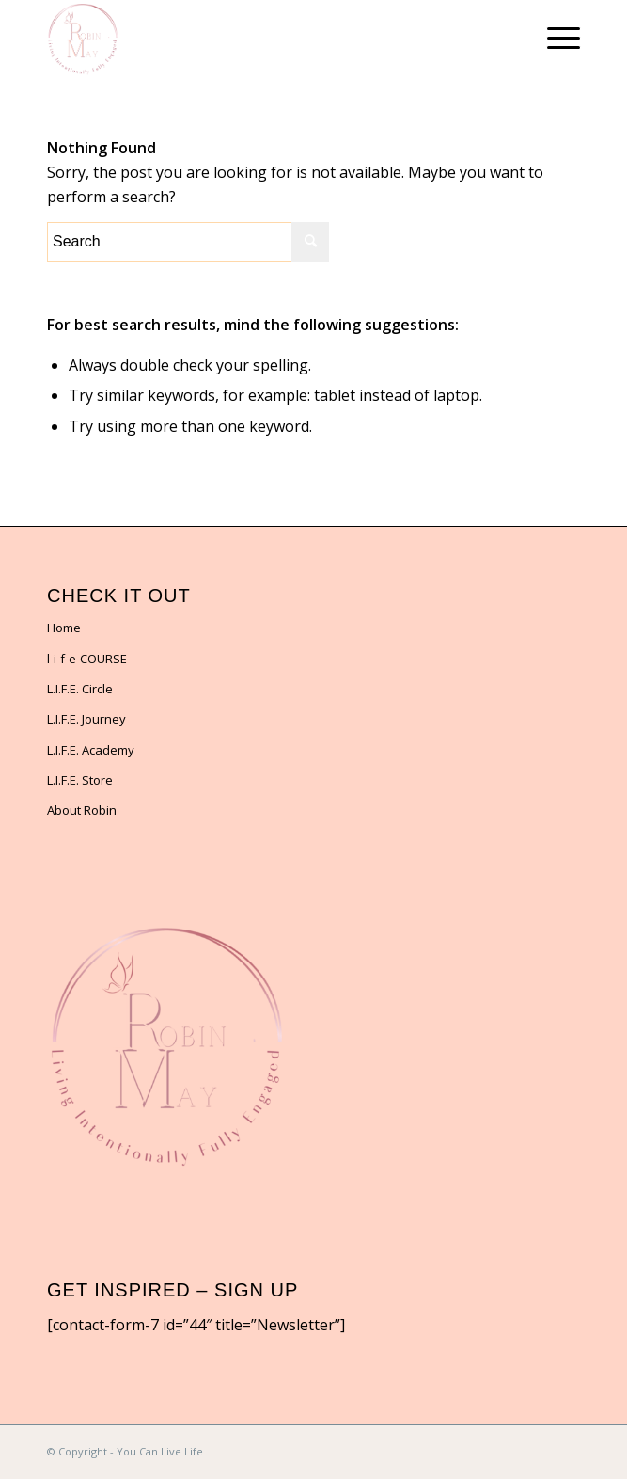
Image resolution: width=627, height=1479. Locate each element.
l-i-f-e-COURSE (87, 658)
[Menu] (554, 37)
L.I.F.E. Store (80, 779)
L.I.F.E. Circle (80, 688)
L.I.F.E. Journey (86, 718)
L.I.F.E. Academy (90, 749)
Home (64, 627)
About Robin (82, 810)
